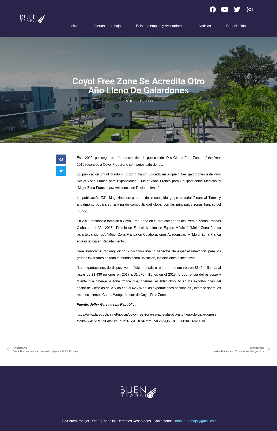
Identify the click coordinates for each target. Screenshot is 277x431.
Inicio (74, 26)
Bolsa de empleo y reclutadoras (159, 26)
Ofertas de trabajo (107, 26)
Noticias (205, 26)
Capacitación (236, 26)
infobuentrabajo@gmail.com (196, 421)
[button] (61, 159)
